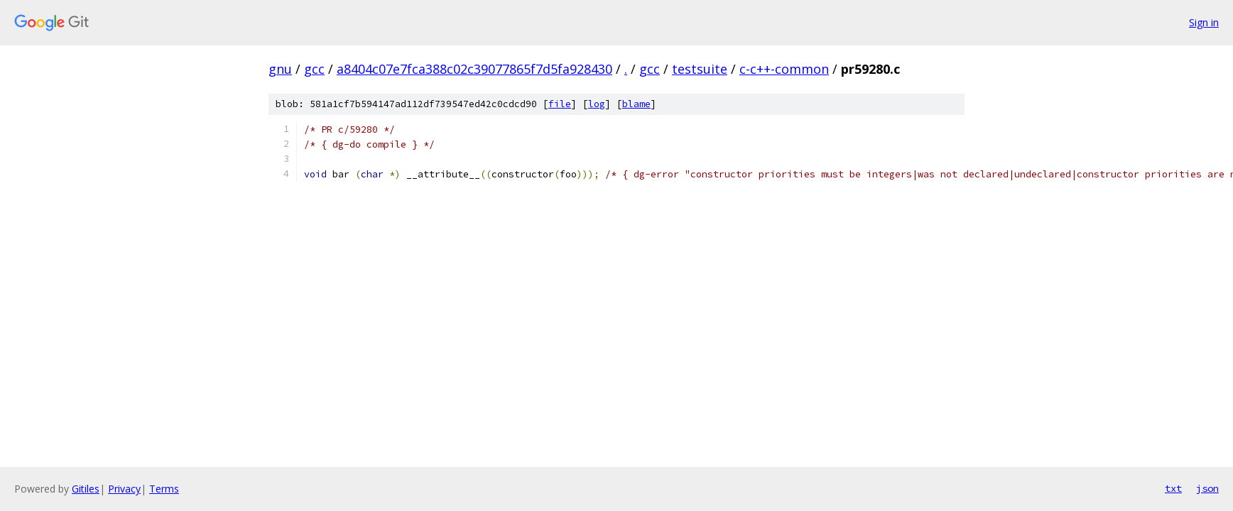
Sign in (1204, 22)
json (1207, 488)
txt (1173, 488)
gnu (280, 68)
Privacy (124, 488)
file (559, 104)
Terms (164, 488)
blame (636, 104)
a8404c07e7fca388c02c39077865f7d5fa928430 (474, 68)
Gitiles (85, 488)
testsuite (699, 68)
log (596, 104)
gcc (314, 68)
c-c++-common (784, 68)
